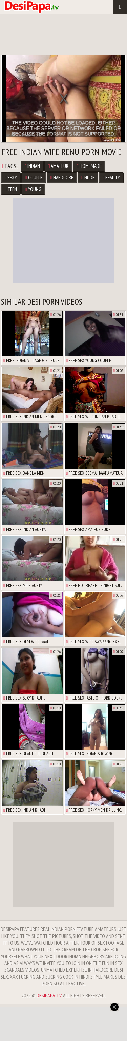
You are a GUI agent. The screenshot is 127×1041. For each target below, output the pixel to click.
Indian (32, 166)
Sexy (11, 177)
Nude (87, 177)
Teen (11, 189)
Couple (33, 177)
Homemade (89, 166)
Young (33, 189)
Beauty (111, 177)
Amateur (58, 166)
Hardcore (61, 177)
